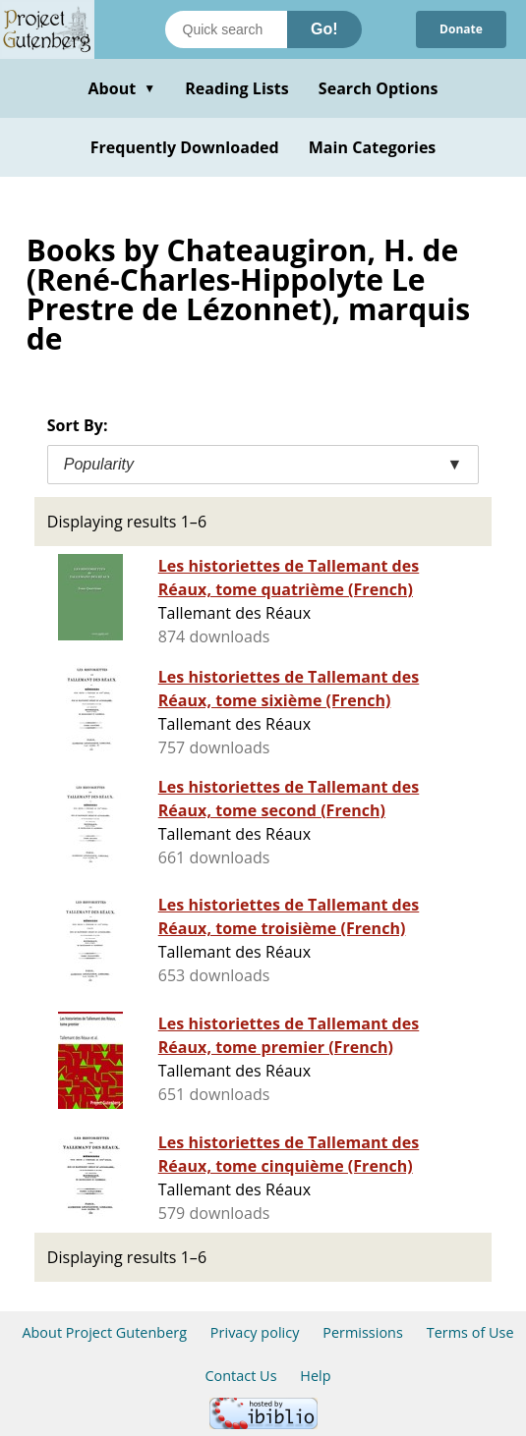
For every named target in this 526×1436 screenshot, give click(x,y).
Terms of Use (470, 1332)
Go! (324, 29)
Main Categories (373, 147)
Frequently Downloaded (184, 147)
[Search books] (226, 29)
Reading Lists (237, 88)
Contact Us (240, 1375)
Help (315, 1375)
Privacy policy (255, 1332)
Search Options (378, 88)
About (121, 88)
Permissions (362, 1332)
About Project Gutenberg (104, 1332)
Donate (461, 29)
